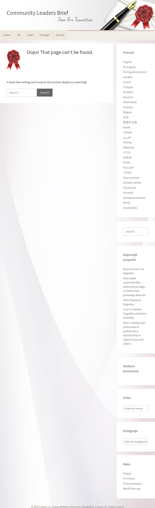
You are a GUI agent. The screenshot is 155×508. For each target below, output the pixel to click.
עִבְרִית (126, 152)
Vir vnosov (129, 478)
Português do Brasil (135, 72)
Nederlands (130, 102)
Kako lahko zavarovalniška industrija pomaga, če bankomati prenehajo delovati (134, 286)
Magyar (127, 112)
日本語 (127, 157)
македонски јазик (134, 198)
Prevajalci (44, 35)
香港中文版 (130, 122)
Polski (126, 162)
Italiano (127, 132)
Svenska (128, 107)
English (127, 62)
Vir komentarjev (132, 483)
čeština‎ (127, 142)
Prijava (127, 473)
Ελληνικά (128, 147)
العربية (127, 137)
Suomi (127, 82)
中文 (126, 117)
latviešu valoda (132, 182)
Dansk (126, 127)
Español (128, 77)
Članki (30, 35)
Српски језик (131, 177)
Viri (18, 35)
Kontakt (60, 35)
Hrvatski (128, 192)
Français (128, 87)
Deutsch (128, 97)
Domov (7, 35)
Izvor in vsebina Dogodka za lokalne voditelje (134, 313)
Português (129, 67)
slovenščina (130, 208)
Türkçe (127, 172)
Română (128, 92)
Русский (128, 167)
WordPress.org (131, 488)
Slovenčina (129, 187)
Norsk (126, 202)
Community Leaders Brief (37, 12)
